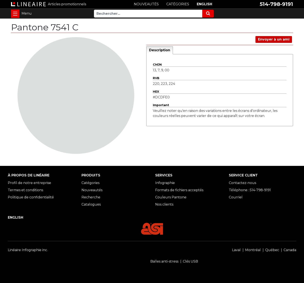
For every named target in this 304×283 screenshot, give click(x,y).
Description (159, 50)
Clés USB (190, 261)
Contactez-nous (242, 183)
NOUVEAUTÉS (146, 4)
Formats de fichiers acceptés (179, 190)
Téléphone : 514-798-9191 (250, 190)
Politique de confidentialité (31, 197)
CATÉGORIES (177, 4)
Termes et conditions (25, 190)
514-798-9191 (276, 4)
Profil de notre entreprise (29, 183)
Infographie (165, 183)
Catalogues (91, 204)
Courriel (236, 197)
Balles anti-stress (164, 261)
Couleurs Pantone (170, 197)
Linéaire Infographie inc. (28, 250)
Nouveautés (91, 190)
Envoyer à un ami (273, 39)
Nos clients (164, 204)
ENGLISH (204, 4)
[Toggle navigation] (15, 13)
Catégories (90, 183)
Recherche (90, 197)
